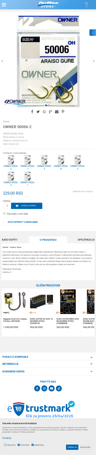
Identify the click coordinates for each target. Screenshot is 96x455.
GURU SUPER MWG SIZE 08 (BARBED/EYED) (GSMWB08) (67, 321)
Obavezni (11, 445)
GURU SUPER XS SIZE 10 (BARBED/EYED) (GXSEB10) (41, 321)
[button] (15, 4)
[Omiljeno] (86, 7)
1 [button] (46, 106)
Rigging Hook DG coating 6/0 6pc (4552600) (15, 320)
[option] (48, 61)
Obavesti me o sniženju (83, 191)
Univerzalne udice (13, 133)
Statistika (25, 445)
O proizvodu (48, 239)
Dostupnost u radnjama (23, 222)
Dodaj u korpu (28, 206)
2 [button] (49, 106)
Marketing (39, 445)
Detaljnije (6, 438)
